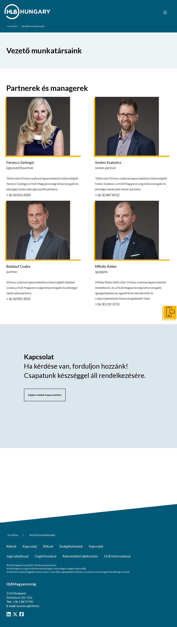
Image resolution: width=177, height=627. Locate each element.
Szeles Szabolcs (108, 162)
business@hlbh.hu (27, 606)
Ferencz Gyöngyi (20, 162)
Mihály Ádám (106, 266)
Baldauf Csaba (18, 266)
